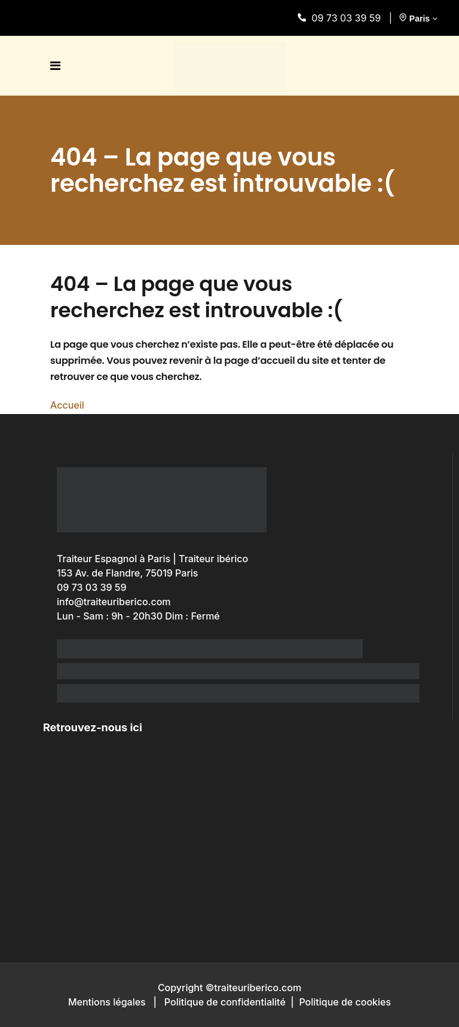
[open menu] (58, 66)
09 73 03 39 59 (342, 18)
